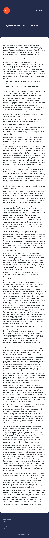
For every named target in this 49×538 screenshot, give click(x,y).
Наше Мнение (6, 10)
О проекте (39, 10)
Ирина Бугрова (9, 29)
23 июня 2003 (7, 521)
